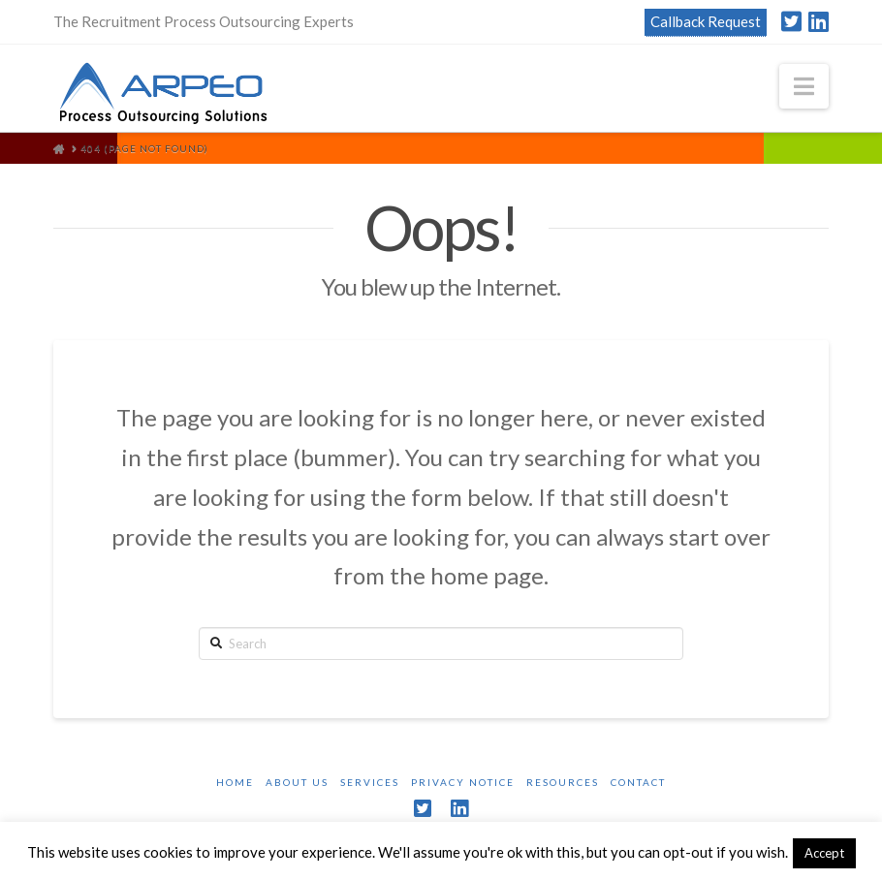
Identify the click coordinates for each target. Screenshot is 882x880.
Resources (562, 782)
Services (369, 782)
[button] (804, 86)
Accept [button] (824, 853)
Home (235, 782)
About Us (297, 782)
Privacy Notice (463, 782)
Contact (638, 782)
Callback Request (705, 21)
